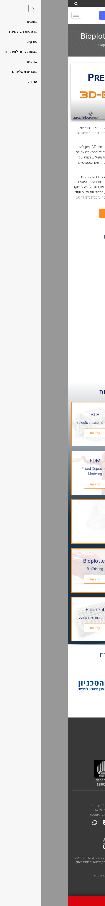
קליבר (95, 727)
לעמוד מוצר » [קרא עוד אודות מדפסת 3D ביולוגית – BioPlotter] (87, 362)
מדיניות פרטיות (88, 738)
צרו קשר (91, 798)
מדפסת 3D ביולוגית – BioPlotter (83, 329)
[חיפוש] (8, 3)
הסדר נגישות (90, 733)
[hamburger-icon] (8, 15)
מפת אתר (93, 743)
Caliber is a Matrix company (76, 749)
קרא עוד (78, 433)
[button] (52, 91)
